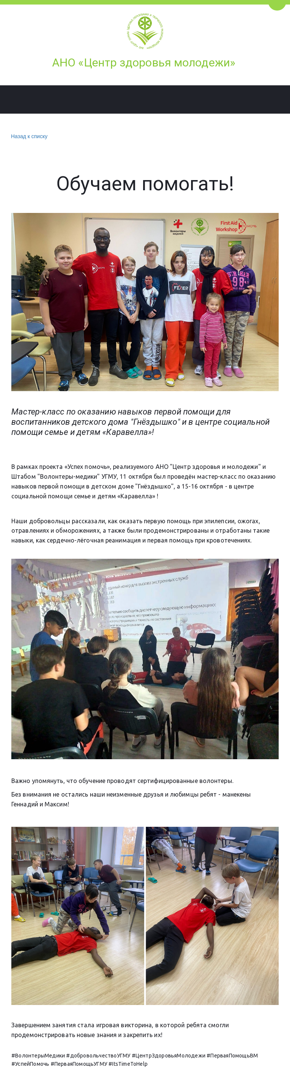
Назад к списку (28, 136)
